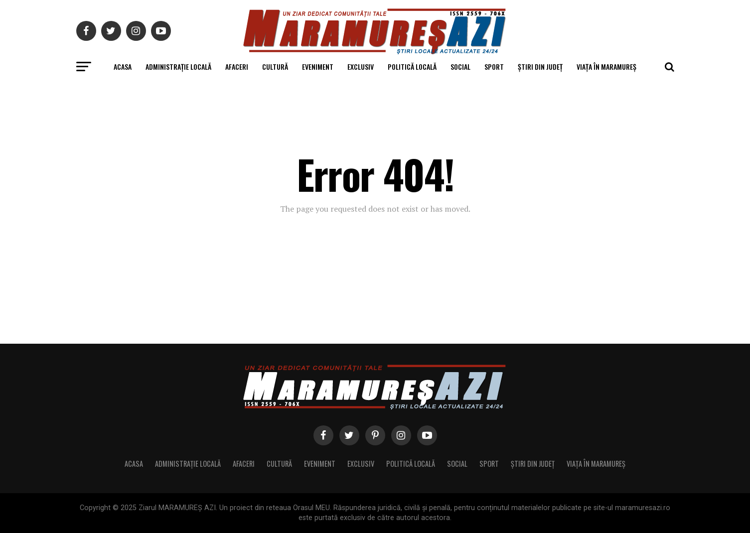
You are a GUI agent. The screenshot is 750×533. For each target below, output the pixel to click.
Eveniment (317, 66)
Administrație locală (178, 66)
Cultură (275, 66)
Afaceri (236, 66)
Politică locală (412, 66)
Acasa (123, 66)
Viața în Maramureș (606, 66)
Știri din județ (540, 66)
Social (460, 66)
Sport (494, 66)
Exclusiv (360, 66)
